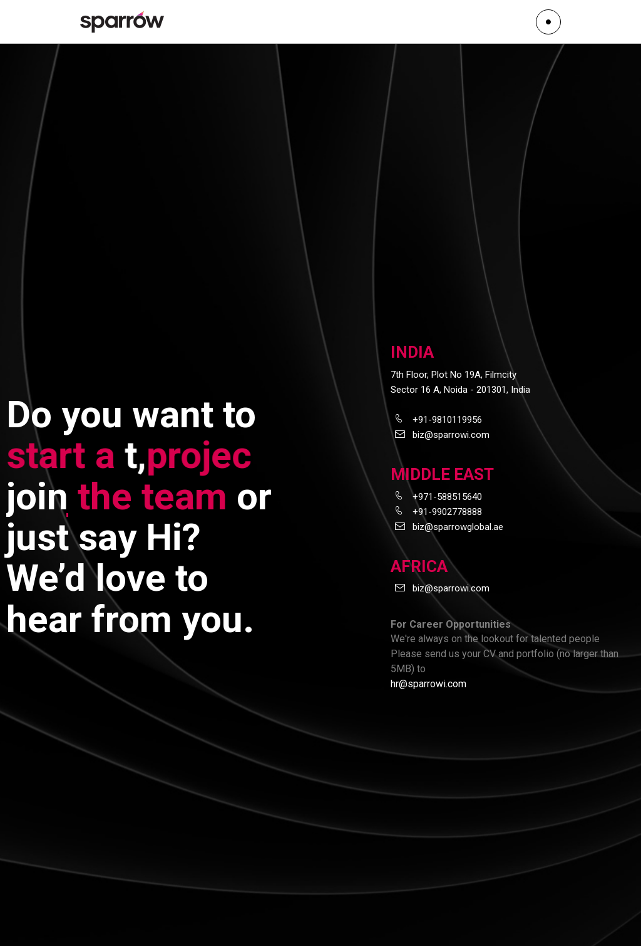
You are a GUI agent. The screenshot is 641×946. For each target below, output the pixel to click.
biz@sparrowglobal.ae (458, 527)
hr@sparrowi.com (428, 684)
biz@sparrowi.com (451, 434)
